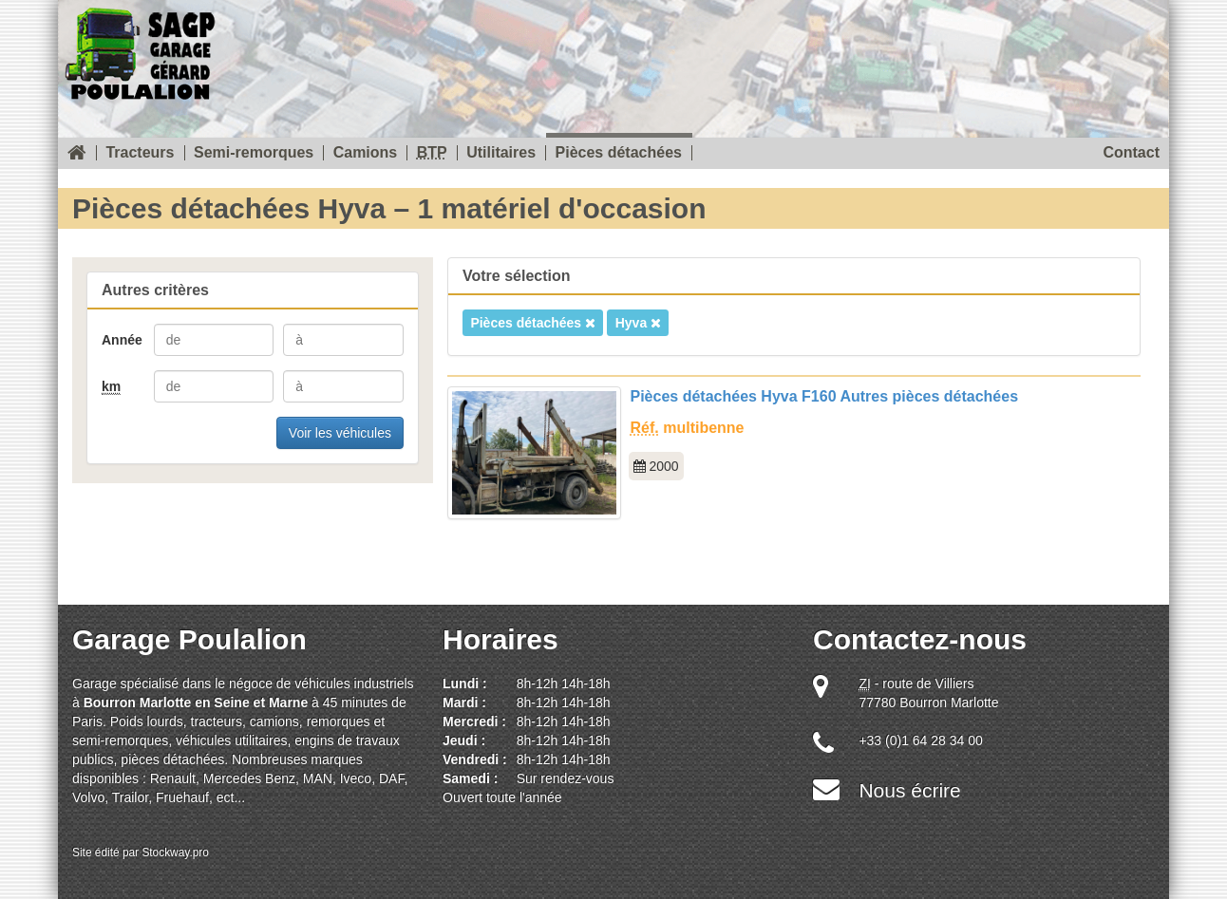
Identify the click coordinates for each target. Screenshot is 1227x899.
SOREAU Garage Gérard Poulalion (140, 50)
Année (122, 339)
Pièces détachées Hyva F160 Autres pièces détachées (825, 396)
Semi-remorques (253, 152)
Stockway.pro (175, 852)
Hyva (638, 322)
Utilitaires (501, 152)
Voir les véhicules (340, 432)
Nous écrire (909, 790)
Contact (1131, 152)
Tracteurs (139, 152)
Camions (365, 152)
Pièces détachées (619, 152)
